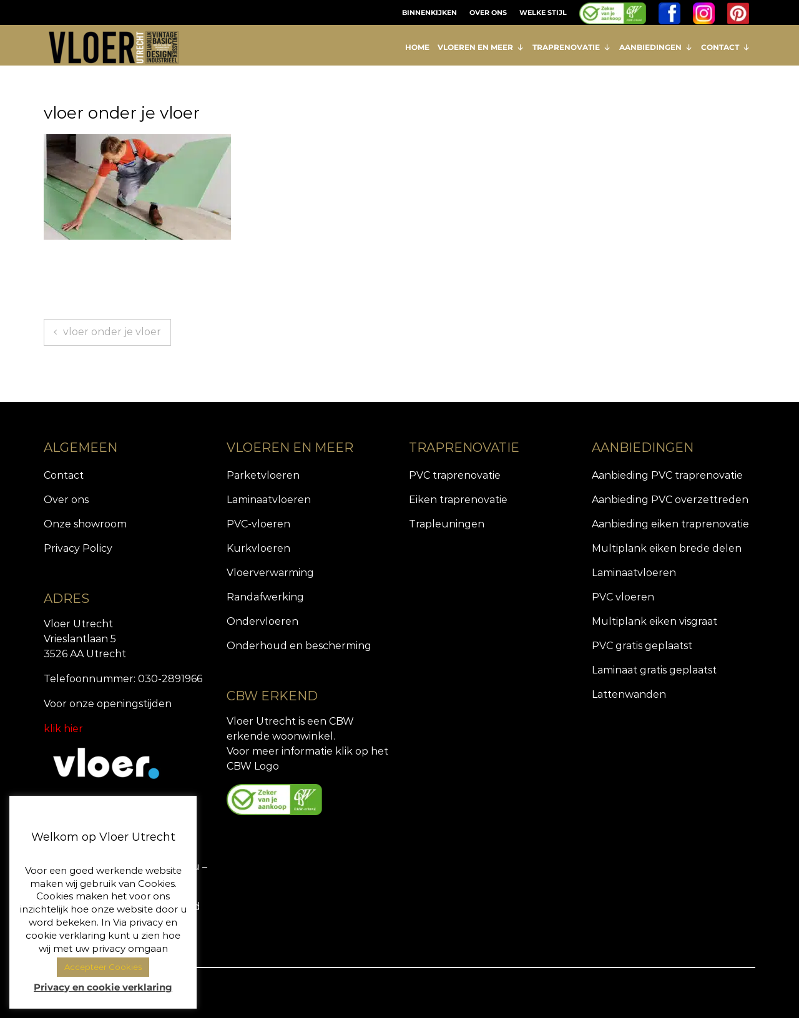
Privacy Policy (78, 548)
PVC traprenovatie (455, 475)
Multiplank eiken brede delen (667, 548)
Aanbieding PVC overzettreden (670, 500)
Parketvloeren (263, 475)
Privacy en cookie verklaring (103, 987)
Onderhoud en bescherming (299, 646)
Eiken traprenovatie (458, 500)
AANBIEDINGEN (656, 47)
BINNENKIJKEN (429, 12)
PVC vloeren (623, 597)
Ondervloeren (262, 621)
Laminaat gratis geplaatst (654, 670)
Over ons (66, 500)
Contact (64, 475)
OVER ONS (488, 12)
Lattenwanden (629, 694)
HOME (417, 47)
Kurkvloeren (258, 548)
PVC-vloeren (258, 524)
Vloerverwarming (270, 573)
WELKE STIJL (543, 12)
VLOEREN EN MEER (481, 47)
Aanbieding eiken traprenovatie (670, 524)
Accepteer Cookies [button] (103, 967)
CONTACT (725, 47)
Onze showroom (85, 524)
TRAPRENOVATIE (571, 47)
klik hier (63, 729)
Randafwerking (265, 597)
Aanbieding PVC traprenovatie (667, 475)
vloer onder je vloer (112, 332)
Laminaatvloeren (269, 500)
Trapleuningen (446, 524)
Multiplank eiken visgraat (654, 621)
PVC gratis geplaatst (642, 646)
